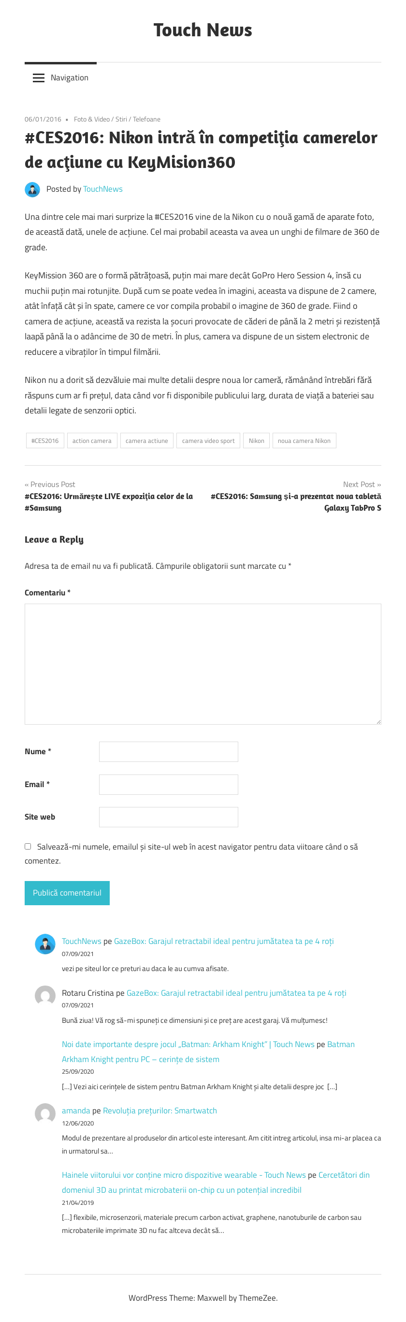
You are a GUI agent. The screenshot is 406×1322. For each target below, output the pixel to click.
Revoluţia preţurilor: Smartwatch (160, 1110)
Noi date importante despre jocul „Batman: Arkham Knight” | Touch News (188, 1044)
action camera (92, 440)
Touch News (203, 29)
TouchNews (103, 188)
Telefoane (146, 119)
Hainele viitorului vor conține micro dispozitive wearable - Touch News (184, 1175)
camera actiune (147, 440)
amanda (76, 1110)
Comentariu (48, 592)
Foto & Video (92, 119)
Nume (38, 751)
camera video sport (208, 440)
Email (37, 784)
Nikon (256, 440)
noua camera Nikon (304, 440)
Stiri (121, 119)
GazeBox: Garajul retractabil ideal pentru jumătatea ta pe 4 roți (224, 941)
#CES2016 (44, 440)
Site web (40, 816)
